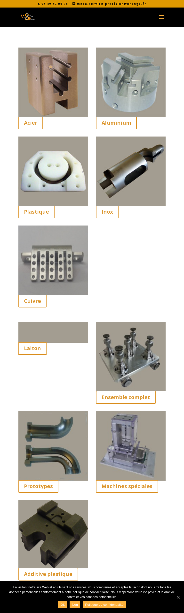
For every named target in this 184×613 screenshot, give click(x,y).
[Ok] (178, 597)
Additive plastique (48, 574)
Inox (107, 211)
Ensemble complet (126, 397)
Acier (30, 122)
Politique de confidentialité (104, 604)
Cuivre (32, 301)
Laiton (32, 348)
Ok (63, 604)
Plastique (36, 211)
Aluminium (116, 122)
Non (75, 604)
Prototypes (38, 486)
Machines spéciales (127, 486)
